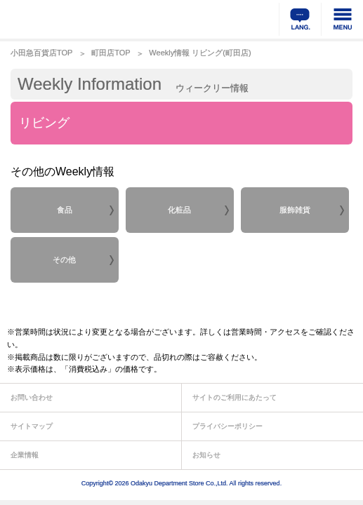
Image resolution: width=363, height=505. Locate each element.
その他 (64, 259)
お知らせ (206, 455)
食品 (64, 210)
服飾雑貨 (294, 210)
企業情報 (25, 455)
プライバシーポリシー (227, 426)
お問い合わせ (32, 397)
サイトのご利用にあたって (234, 397)
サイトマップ (32, 426)
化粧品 (179, 210)
